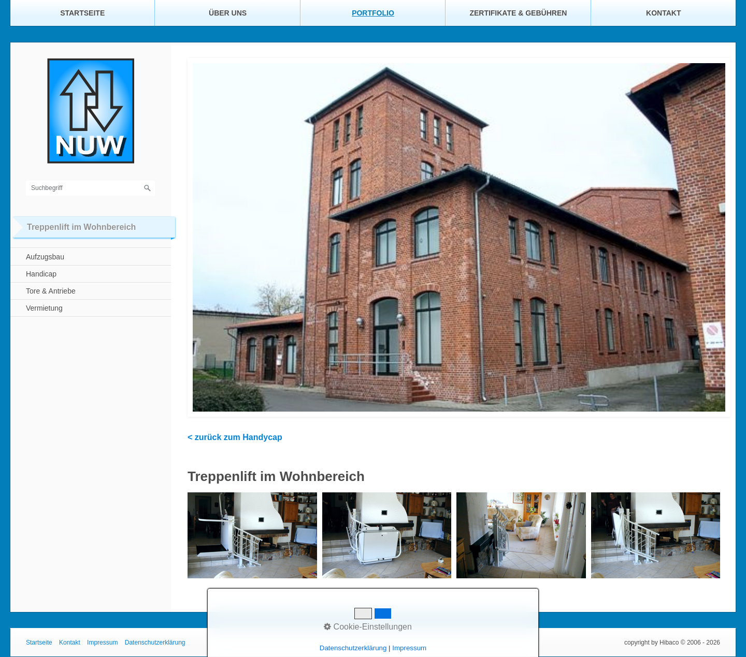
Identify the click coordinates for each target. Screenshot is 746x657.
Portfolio (373, 13)
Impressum (102, 642)
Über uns (228, 13)
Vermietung (44, 308)
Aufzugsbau (45, 257)
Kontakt (663, 13)
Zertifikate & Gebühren (518, 13)
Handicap (41, 274)
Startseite (82, 13)
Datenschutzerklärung (155, 642)
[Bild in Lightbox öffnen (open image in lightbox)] (252, 535)
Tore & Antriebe (51, 291)
